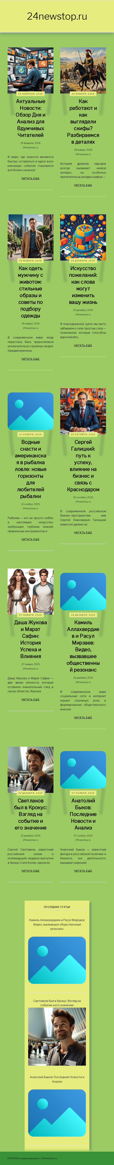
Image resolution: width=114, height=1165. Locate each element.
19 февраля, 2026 (30, 94)
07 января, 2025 (30, 615)
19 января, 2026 (30, 260)
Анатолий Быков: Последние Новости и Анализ (83, 814)
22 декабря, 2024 (30, 793)
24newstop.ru (57, 16)
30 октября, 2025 (83, 434)
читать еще (30, 178)
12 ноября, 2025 (30, 434)
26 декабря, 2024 (83, 615)
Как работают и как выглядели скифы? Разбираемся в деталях (83, 121)
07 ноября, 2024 (83, 793)
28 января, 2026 (83, 94)
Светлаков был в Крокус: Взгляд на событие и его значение (30, 814)
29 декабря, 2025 (83, 260)
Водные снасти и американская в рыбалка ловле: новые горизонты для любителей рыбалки (30, 469)
